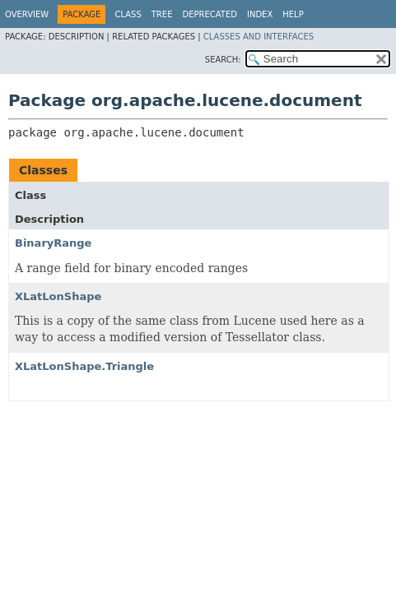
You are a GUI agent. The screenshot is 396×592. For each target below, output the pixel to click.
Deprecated (209, 14)
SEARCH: (223, 59)
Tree (162, 14)
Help (292, 14)
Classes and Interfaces (258, 36)
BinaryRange (53, 243)
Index (260, 14)
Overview (27, 14)
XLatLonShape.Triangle (84, 366)
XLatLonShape (58, 296)
